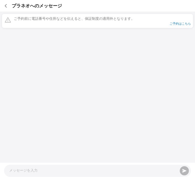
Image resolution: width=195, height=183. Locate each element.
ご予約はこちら (180, 23)
